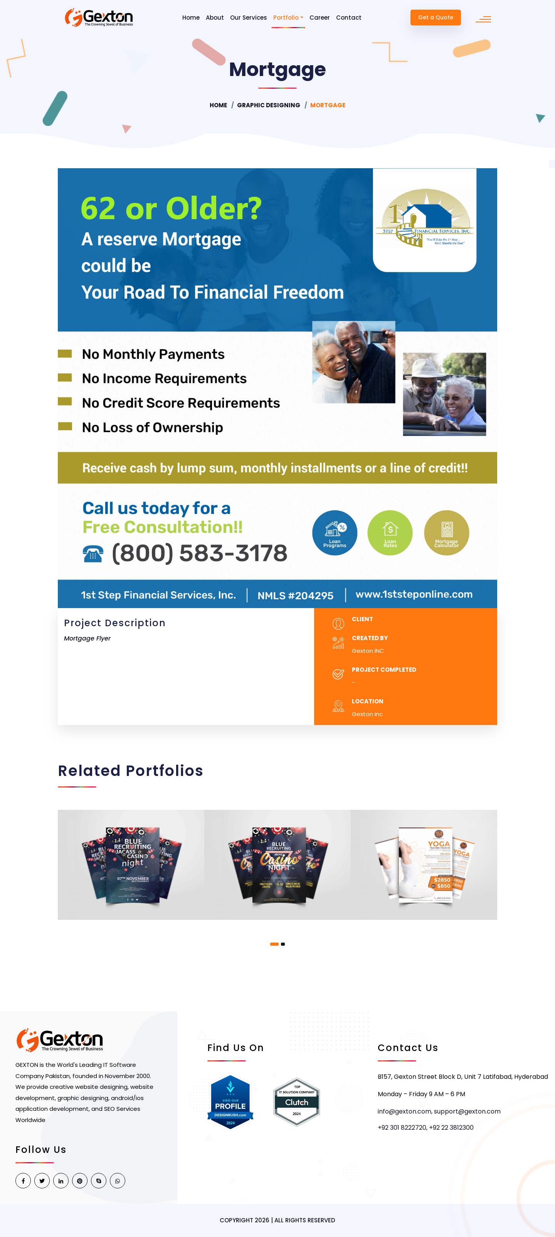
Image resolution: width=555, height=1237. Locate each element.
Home (191, 18)
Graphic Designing (268, 105)
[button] (274, 944)
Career (319, 18)
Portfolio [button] (286, 18)
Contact (349, 18)
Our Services (248, 18)
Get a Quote (435, 17)
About (215, 18)
